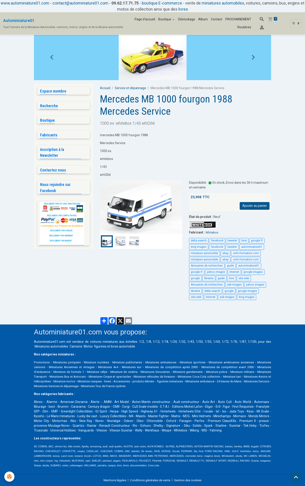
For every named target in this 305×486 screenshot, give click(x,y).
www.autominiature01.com (25, 3)
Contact (216, 19)
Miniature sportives (202, 362)
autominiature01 (251, 246)
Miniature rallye (129, 372)
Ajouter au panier (254, 205)
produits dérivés (224, 381)
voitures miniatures (104, 341)
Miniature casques (165, 381)
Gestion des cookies (190, 480)
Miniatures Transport (79, 376)
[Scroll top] (296, 477)
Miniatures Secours (111, 386)
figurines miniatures (254, 381)
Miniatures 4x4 (127, 367)
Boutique (165, 19)
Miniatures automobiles (51, 346)
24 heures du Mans (81, 386)
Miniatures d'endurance (61, 372)
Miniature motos (137, 381)
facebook (217, 240)
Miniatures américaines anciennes (244, 362)
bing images (198, 246)
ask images (234, 284)
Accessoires (201, 381)
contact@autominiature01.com (80, 3)
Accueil (105, 88)
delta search (199, 240)
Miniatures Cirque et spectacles (164, 376)
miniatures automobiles (223, 3)
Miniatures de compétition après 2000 (193, 367)
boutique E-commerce (162, 3)
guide (230, 265)
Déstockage (186, 19)
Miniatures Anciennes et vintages (89, 367)
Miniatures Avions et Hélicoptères (97, 381)
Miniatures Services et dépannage (152, 386)
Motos (88, 346)
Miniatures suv (151, 367)
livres (183, 9)
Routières (244, 27)
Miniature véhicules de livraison (214, 376)
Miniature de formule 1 (98, 372)
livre (244, 240)
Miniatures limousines (191, 372)
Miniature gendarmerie (226, 372)
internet (234, 272)
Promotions (42, 362)
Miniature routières (100, 362)
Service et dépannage (130, 88)
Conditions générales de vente (150, 480)
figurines (100, 346)
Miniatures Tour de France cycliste (203, 386)
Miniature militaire (47, 376)
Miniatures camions (48, 367)
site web (244, 278)
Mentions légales (113, 480)
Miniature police (257, 372)
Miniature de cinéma (158, 372)
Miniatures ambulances (169, 362)
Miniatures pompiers (68, 362)
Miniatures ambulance (50, 386)
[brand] (63, 23)
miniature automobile (204, 253)
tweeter (232, 240)
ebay (225, 253)
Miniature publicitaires (133, 362)
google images (253, 272)
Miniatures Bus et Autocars (117, 376)
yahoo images (216, 272)
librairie (208, 278)
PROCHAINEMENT (238, 19)
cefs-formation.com (246, 253)
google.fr (257, 240)
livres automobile (123, 346)
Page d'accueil (145, 19)
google (195, 278)
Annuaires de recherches (207, 265)
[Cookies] (10, 477)
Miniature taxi (60, 381)
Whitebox (212, 232)
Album (203, 19)
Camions (76, 346)
